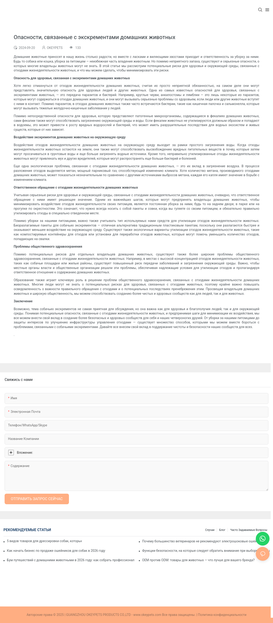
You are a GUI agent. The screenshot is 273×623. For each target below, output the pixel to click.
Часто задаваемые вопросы (248, 530)
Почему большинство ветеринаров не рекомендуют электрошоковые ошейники (203, 541)
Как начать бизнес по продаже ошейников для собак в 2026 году (56, 550)
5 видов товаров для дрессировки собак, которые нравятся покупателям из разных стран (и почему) (44, 541)
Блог (222, 530)
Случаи (209, 530)
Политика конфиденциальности (222, 615)
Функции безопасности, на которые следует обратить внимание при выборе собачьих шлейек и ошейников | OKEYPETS (206, 550)
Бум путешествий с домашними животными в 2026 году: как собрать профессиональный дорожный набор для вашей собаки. (70, 560)
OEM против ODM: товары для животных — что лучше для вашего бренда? (198, 560)
